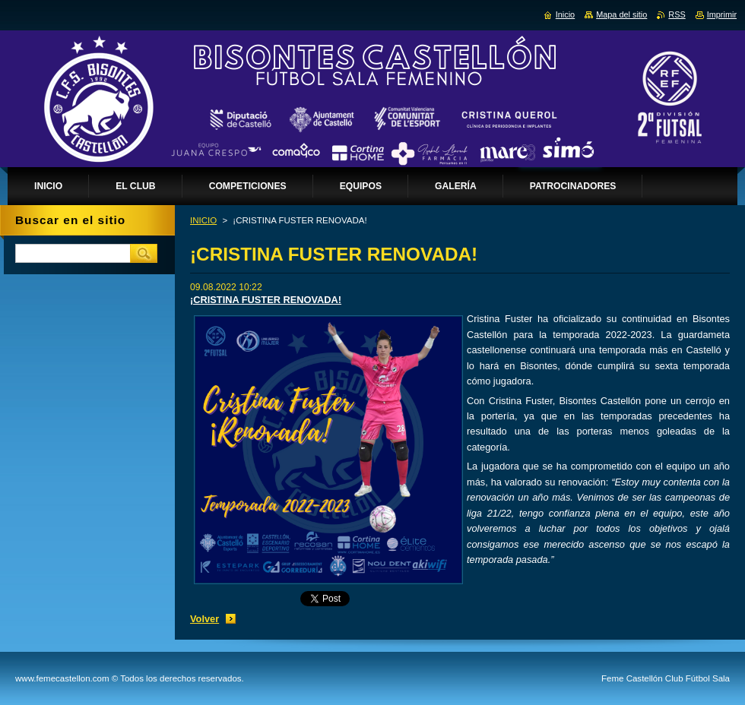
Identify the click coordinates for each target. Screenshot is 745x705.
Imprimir (722, 14)
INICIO (203, 220)
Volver (204, 618)
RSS (676, 14)
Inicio (565, 14)
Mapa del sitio (621, 14)
